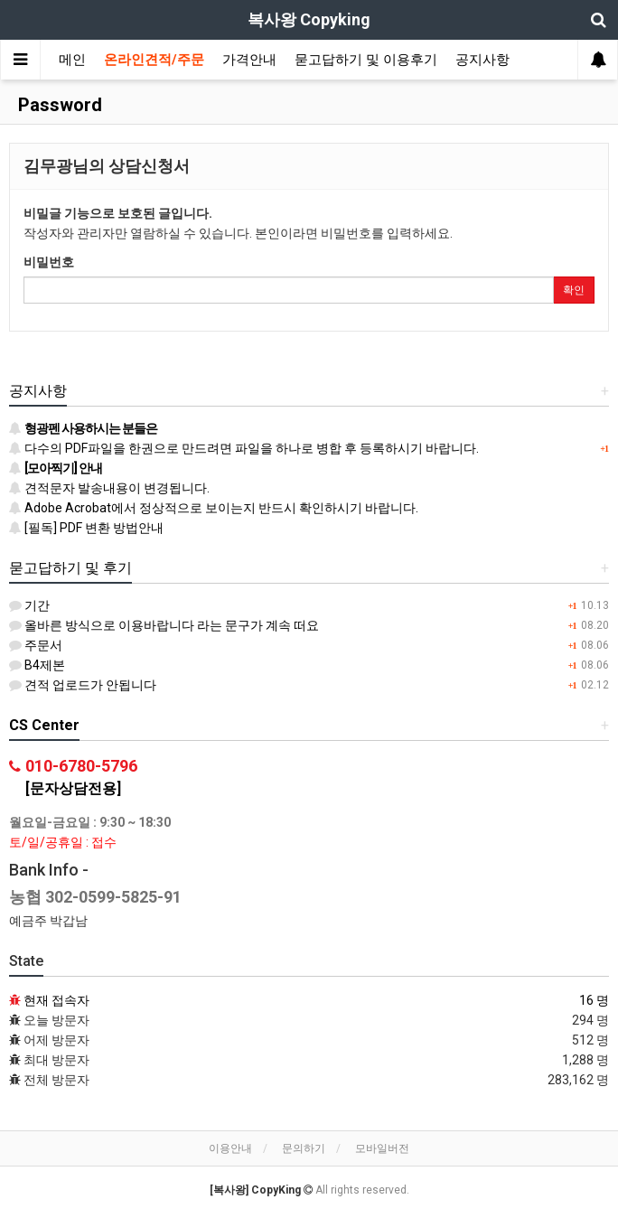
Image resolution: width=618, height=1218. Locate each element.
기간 (29, 605)
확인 (574, 290)
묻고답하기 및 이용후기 (366, 60)
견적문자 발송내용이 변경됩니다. (109, 488)
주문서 (35, 645)
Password (58, 105)
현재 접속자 (56, 1000)
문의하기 (303, 1148)
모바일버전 (382, 1148)
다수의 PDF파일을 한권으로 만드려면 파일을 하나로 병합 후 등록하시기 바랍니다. (244, 448)
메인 (72, 60)
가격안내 (249, 60)
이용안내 (230, 1148)
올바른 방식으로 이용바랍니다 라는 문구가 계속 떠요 (164, 625)
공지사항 (482, 60)
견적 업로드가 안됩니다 (82, 685)
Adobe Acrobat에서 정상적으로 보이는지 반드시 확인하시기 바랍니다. (213, 508)
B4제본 (37, 665)
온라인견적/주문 (154, 60)
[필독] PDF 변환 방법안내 (86, 527)
